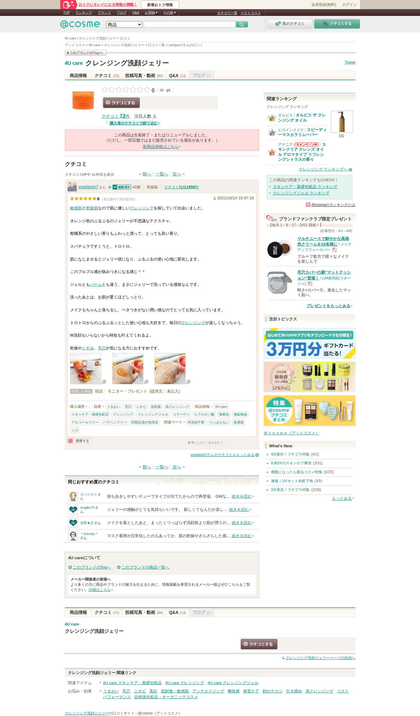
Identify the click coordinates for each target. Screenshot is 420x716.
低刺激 (156, 406)
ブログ (122, 12)
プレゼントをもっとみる (328, 306)
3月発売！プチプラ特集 (290, 490)
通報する (79, 440)
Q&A (135, 12)
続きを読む (242, 496)
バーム (96, 284)
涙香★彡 (87, 523)
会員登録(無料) (323, 4)
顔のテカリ (273, 691)
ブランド (104, 12)
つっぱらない (219, 422)
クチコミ (107, 75)
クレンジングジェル (153, 414)
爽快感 (234, 691)
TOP (66, 12)
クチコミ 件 (116, 116)
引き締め (294, 691)
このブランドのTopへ (92, 567)
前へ (147, 174)
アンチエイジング (208, 691)
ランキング (83, 12)
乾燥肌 (92, 208)
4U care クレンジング (184, 683)
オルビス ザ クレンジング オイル (302, 117)
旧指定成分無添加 (144, 422)
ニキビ (141, 406)
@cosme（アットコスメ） (160, 713)
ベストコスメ (251, 13)
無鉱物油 (240, 414)
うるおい (113, 406)
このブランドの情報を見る (85, 53)
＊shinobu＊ (89, 534)
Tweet (350, 62)
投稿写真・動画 (144, 75)
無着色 (224, 414)
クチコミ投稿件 (181, 187)
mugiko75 (87, 507)
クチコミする (121, 103)
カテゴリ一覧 (227, 13)
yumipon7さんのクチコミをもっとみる (223, 455)
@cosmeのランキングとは (333, 205)
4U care (74, 63)
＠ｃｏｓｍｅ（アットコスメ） (291, 433)
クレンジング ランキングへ (323, 169)
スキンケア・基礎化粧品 (90, 414)
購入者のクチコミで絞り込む (134, 123)
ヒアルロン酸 (204, 414)
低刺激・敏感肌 (175, 691)
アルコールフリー (85, 422)
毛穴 (102, 348)
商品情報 (78, 75)
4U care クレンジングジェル (233, 683)
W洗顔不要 (196, 422)
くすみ (88, 348)
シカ (75, 430)
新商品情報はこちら (161, 146)
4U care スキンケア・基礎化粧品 (132, 683)
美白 (153, 691)
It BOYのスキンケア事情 (291, 463)
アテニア (285, 144)
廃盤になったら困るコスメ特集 (296, 472)
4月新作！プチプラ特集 (290, 454)
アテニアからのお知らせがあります (306, 144)
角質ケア (251, 691)
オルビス (285, 115)
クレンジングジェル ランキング (301, 193)
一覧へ (161, 174)
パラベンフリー (115, 422)
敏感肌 (76, 208)
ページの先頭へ (320, 658)
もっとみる (342, 498)
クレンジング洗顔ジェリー (127, 63)
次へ (177, 174)
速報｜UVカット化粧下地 (292, 481)
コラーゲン (181, 414)
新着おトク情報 (160, 5)
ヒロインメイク (291, 130)
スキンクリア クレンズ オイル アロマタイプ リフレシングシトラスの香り (302, 152)
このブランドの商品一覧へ (145, 567)
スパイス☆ (88, 494)
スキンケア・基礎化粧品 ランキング (305, 186)
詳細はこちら (100, 590)
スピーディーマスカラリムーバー (302, 132)
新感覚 (239, 422)
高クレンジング (177, 406)
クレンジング (142, 208)
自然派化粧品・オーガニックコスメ (166, 697)
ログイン (349, 4)
